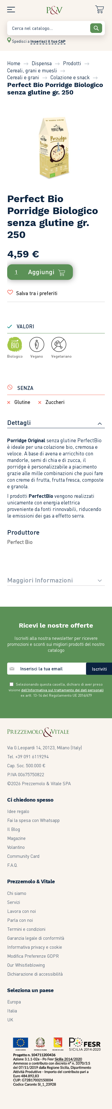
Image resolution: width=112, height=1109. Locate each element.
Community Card (23, 856)
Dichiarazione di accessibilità (35, 974)
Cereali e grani (23, 77)
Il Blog (13, 829)
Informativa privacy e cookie (34, 947)
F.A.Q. (12, 865)
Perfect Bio (20, 542)
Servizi (13, 902)
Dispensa (42, 63)
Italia (12, 1011)
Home (13, 63)
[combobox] (56, 28)
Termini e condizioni (26, 929)
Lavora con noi (21, 911)
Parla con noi (20, 920)
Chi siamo (16, 893)
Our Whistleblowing (26, 965)
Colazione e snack (70, 77)
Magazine (16, 838)
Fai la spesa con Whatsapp (33, 820)
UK (10, 1020)
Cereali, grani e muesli (32, 70)
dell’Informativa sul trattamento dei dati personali (62, 690)
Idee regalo (18, 811)
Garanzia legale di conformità (35, 938)
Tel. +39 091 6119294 (28, 756)
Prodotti (72, 63)
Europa (14, 1002)
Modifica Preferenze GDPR (33, 956)
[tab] (56, 423)
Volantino (16, 847)
